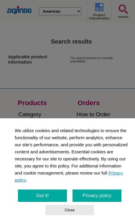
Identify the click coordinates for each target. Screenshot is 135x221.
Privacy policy (97, 195)
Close (70, 210)
